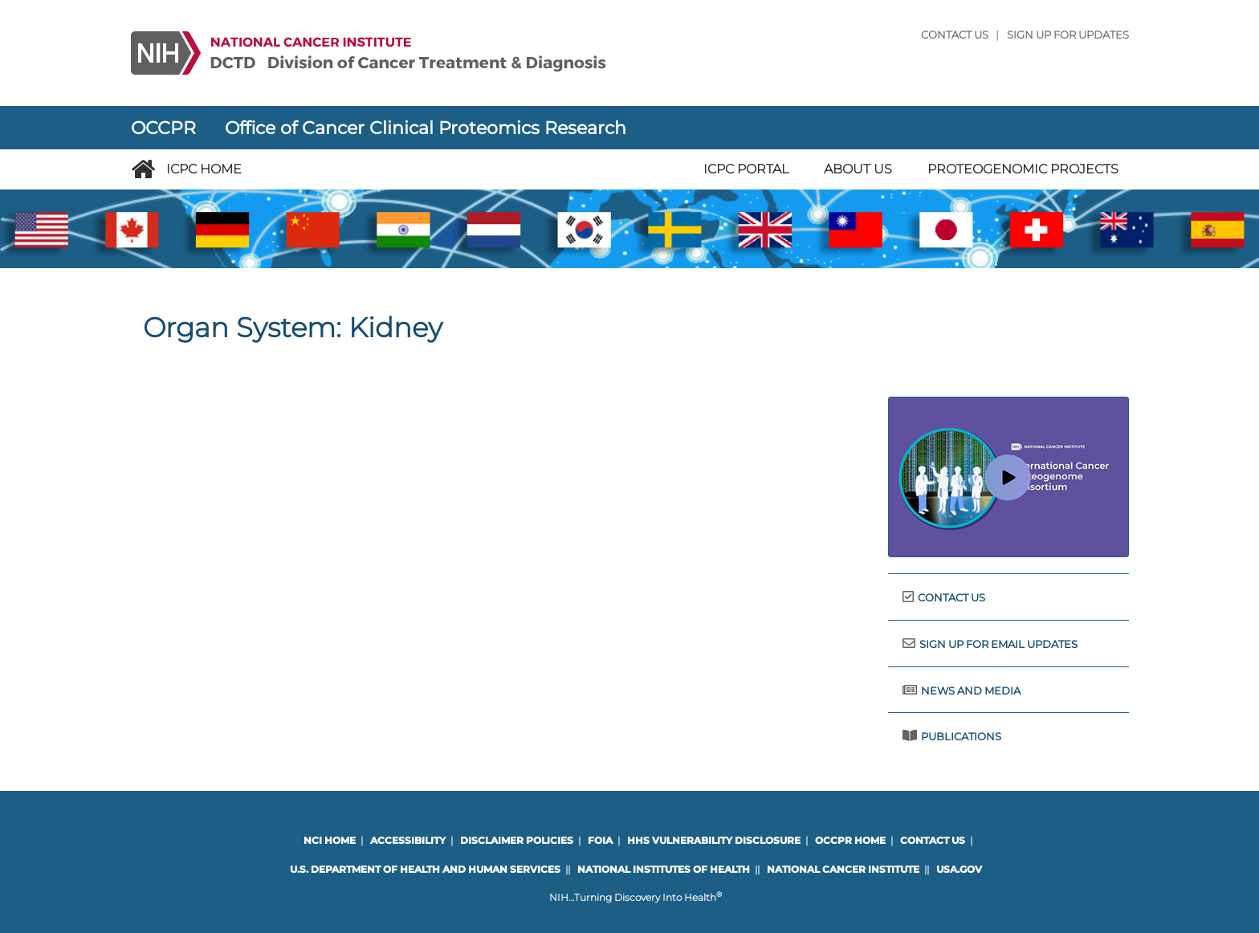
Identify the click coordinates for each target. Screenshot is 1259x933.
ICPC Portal (745, 169)
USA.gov (959, 869)
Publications (961, 737)
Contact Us (954, 35)
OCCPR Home (850, 840)
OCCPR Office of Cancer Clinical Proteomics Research (378, 127)
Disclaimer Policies (516, 840)
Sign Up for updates (1068, 35)
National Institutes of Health (663, 869)
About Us (858, 169)
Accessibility (408, 840)
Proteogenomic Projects (1022, 169)
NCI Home (330, 840)
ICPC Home (204, 169)
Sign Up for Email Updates (998, 644)
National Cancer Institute (843, 869)
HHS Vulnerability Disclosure (714, 840)
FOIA (600, 840)
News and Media (971, 691)
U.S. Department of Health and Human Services (425, 869)
